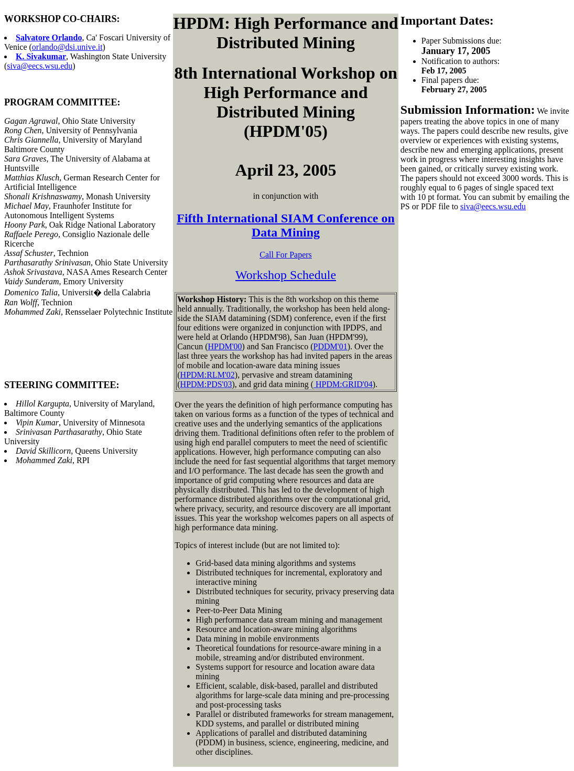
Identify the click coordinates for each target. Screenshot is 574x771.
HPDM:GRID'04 (343, 384)
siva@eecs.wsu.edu (39, 65)
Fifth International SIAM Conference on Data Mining (286, 225)
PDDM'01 (330, 346)
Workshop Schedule (285, 275)
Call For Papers (285, 254)
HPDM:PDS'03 (206, 384)
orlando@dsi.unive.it (67, 46)
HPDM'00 (225, 346)
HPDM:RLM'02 (207, 374)
